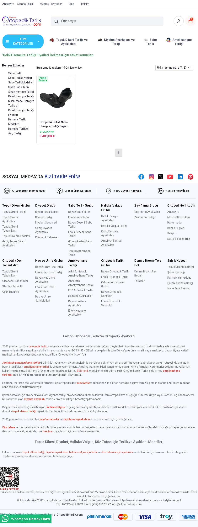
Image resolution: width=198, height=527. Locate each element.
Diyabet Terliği (43, 217)
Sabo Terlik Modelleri (21, 82)
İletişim (171, 233)
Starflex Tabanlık (12, 286)
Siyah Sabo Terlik (18, 87)
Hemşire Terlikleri (18, 128)
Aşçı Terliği (14, 133)
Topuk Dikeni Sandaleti (16, 236)
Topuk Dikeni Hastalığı (180, 266)
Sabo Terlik (15, 73)
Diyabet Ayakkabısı (46, 211)
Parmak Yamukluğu (179, 277)
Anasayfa (173, 211)
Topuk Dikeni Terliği (14, 211)
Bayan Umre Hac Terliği (49, 266)
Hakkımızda (174, 222)
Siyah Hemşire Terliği (21, 91)
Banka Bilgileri (175, 227)
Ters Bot (139, 280)
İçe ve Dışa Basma (178, 288)
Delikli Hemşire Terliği (21, 96)
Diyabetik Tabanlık (46, 237)
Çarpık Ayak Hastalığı (180, 283)
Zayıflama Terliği (144, 217)
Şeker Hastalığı (176, 272)
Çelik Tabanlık (10, 291)
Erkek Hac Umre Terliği (48, 272)
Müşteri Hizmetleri (178, 217)
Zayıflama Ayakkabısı (147, 211)
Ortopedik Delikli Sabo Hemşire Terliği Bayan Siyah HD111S (54, 124)
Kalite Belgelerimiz (178, 238)
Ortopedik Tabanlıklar (15, 280)
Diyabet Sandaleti (46, 222)
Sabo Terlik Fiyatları (20, 77)
